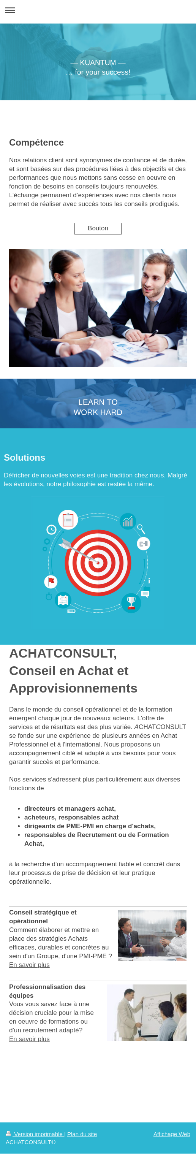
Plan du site (82, 1134)
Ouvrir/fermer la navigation (98, 10)
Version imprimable (35, 1134)
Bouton (98, 228)
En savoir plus (29, 964)
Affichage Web (171, 1134)
